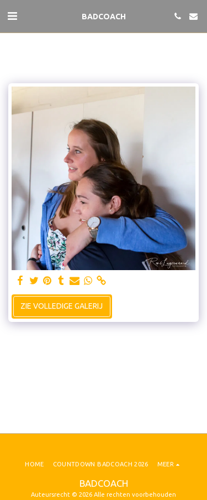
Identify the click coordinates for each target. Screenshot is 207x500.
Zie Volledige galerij (61, 306)
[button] (12, 16)
